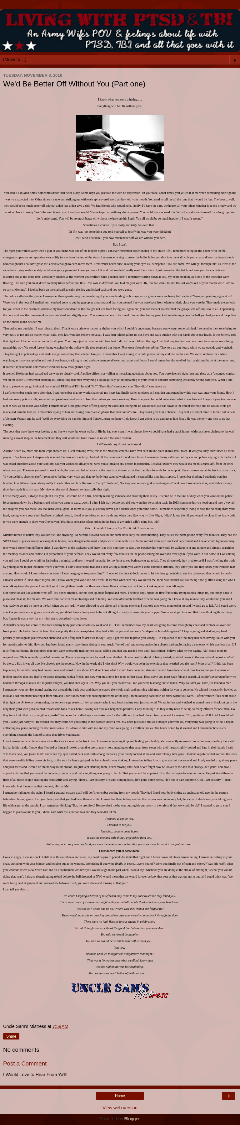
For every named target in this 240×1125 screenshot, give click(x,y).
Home (120, 1096)
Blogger (132, 1118)
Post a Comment (25, 1063)
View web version (120, 1107)
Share (11, 1036)
